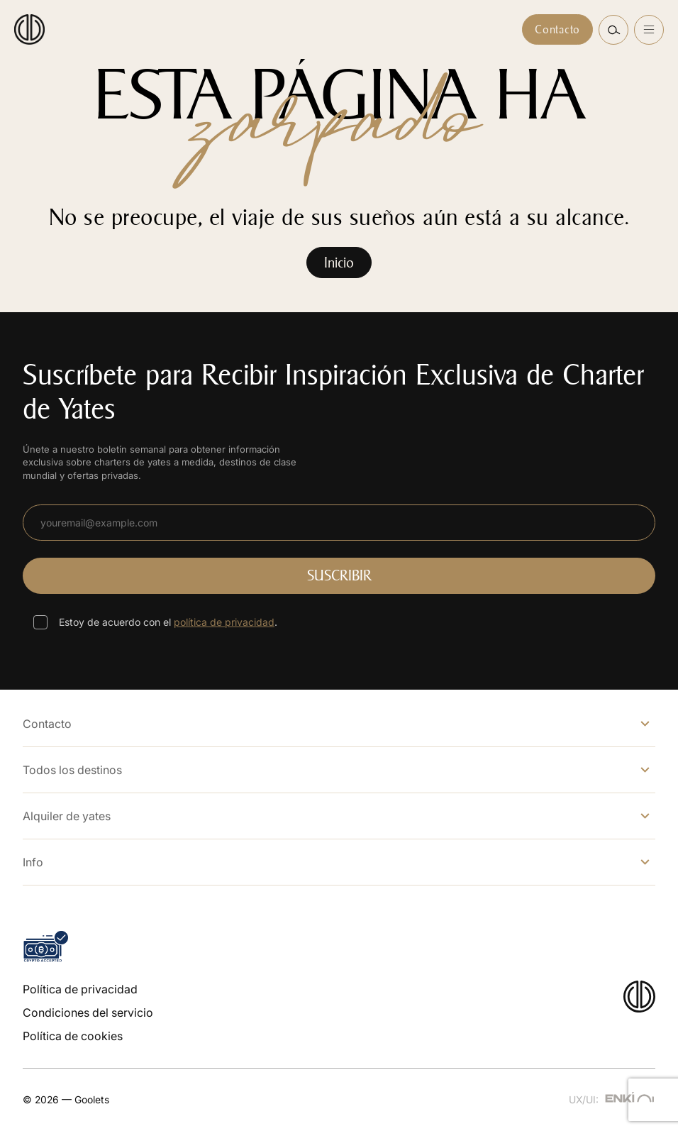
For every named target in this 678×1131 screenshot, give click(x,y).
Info (33, 862)
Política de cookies (73, 1036)
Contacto (557, 29)
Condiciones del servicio (88, 1012)
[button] (613, 30)
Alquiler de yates (67, 816)
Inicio (339, 262)
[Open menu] (649, 30)
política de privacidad (224, 622)
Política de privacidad (80, 989)
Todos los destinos (72, 770)
